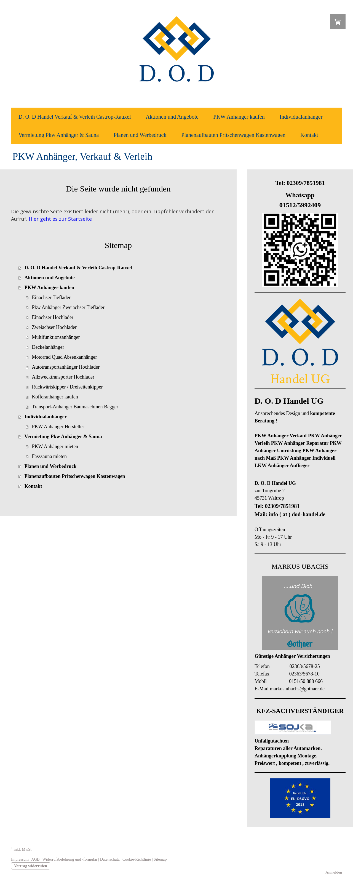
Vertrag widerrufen (30, 866)
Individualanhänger (301, 117)
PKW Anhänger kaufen (239, 117)
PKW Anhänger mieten (55, 446)
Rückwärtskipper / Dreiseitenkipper (67, 387)
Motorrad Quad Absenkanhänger (64, 357)
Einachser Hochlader (52, 317)
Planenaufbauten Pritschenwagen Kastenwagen (233, 135)
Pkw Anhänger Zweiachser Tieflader (68, 307)
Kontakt (309, 135)
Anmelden (333, 872)
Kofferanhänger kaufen (55, 397)
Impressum (20, 859)
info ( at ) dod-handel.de (297, 514)
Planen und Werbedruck (140, 135)
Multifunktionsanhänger (56, 337)
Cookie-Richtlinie (136, 859)
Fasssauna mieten (49, 456)
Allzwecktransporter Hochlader (63, 377)
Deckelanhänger (48, 347)
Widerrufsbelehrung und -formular (69, 859)
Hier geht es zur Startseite (60, 218)
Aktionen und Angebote (172, 117)
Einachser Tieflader (51, 297)
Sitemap (160, 859)
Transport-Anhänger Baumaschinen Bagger (75, 406)
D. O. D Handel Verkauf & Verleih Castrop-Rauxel (74, 117)
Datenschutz (110, 859)
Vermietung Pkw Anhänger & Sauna (58, 135)
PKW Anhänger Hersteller (58, 426)
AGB (35, 859)
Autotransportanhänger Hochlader (66, 367)
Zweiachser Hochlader (54, 327)
